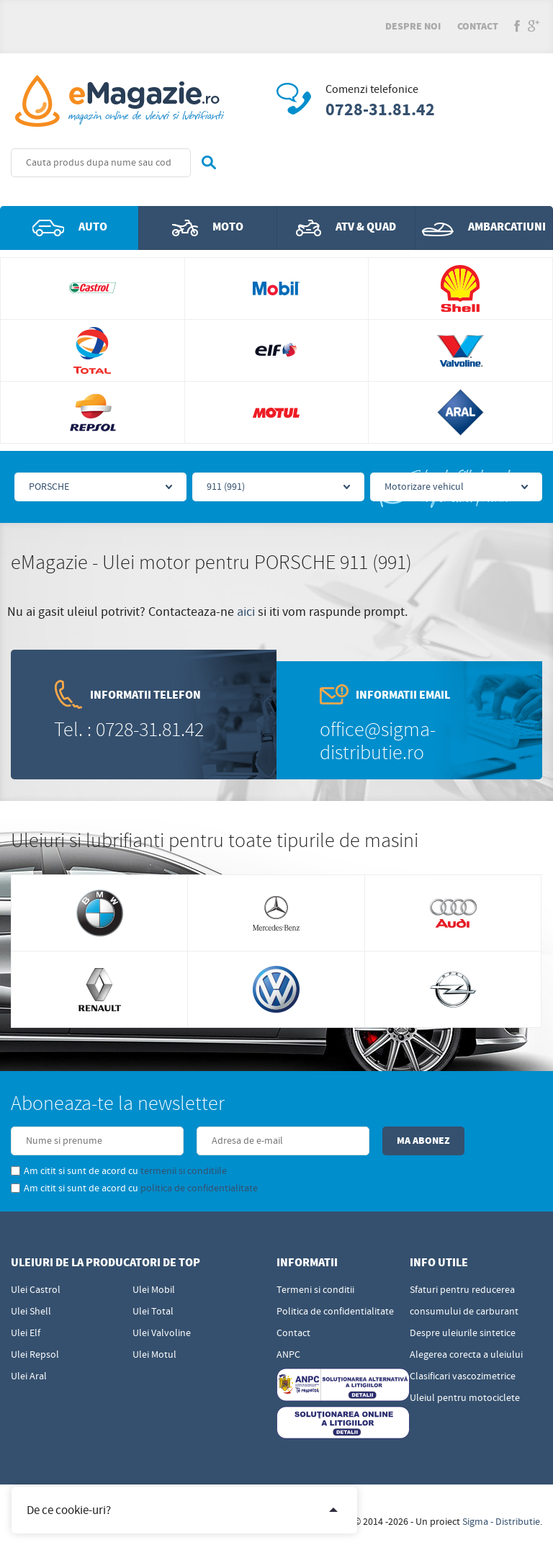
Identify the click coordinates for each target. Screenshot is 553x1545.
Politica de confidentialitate (335, 1311)
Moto (207, 227)
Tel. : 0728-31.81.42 (129, 730)
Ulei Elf (25, 1333)
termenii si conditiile (183, 1171)
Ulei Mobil (153, 1290)
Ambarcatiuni (484, 227)
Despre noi (413, 26)
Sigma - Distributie (501, 1521)
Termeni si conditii (315, 1290)
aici (246, 612)
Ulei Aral (29, 1376)
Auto (69, 227)
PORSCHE (49, 486)
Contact (477, 26)
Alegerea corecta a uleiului (466, 1354)
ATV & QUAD (346, 227)
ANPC (288, 1354)
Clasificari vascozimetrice (463, 1376)
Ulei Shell (31, 1311)
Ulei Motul (154, 1354)
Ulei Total (153, 1311)
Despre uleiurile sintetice (463, 1333)
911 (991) (226, 486)
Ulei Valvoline (161, 1333)
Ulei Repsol (35, 1354)
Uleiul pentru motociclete (465, 1398)
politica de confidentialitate (199, 1188)
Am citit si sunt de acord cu (119, 1171)
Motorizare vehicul (424, 486)
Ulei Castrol (35, 1290)
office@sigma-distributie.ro (378, 741)
